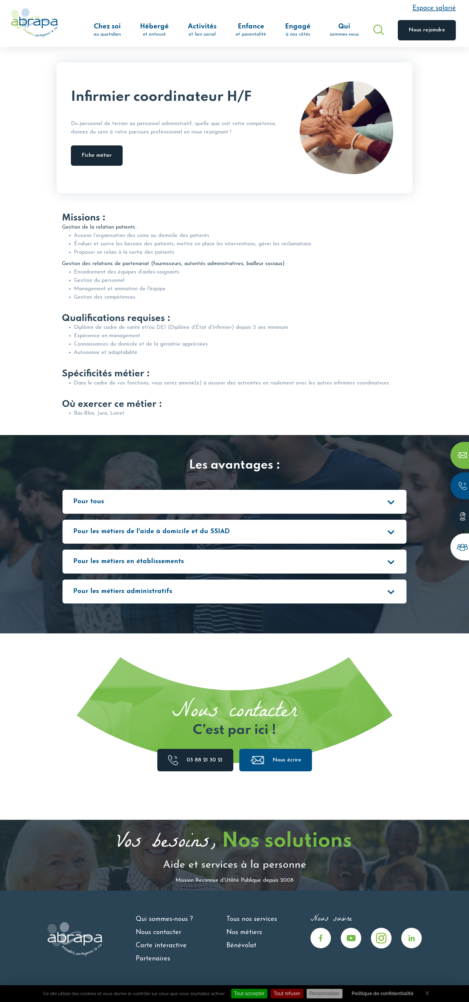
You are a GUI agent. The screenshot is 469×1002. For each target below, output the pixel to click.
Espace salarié (434, 8)
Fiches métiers (187, 51)
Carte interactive (161, 945)
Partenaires (153, 958)
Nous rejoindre (427, 30)
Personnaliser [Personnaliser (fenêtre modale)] (324, 993)
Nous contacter (158, 932)
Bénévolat (241, 945)
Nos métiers (152, 51)
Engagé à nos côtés (113, 51)
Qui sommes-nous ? (164, 919)
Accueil (78, 51)
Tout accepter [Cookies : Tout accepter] (249, 993)
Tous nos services (251, 919)
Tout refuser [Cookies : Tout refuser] (287, 993)
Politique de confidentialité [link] (383, 993)
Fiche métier (97, 155)
